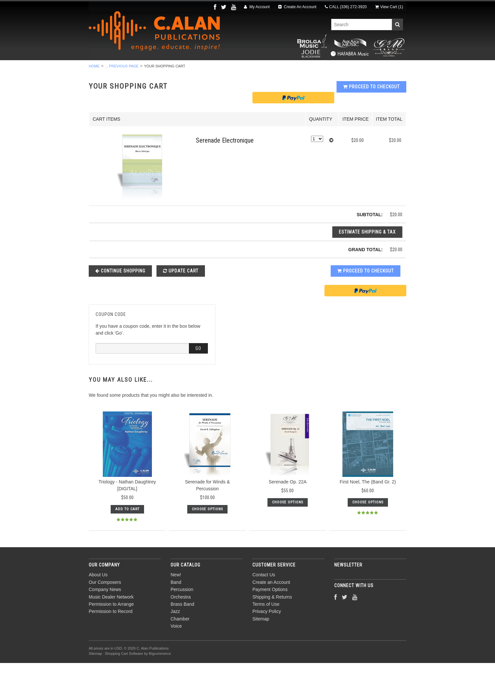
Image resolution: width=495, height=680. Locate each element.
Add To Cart (127, 526)
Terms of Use (265, 621)
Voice (344, 69)
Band (134, 69)
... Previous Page (121, 83)
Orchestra (209, 69)
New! (109, 69)
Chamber (313, 69)
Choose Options (207, 526)
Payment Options (269, 606)
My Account (256, 7)
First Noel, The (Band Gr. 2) (367, 499)
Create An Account (297, 7)
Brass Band (250, 69)
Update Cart (180, 287)
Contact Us (263, 592)
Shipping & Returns (272, 614)
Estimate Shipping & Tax (367, 249)
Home (94, 83)
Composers (377, 69)
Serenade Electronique (225, 158)
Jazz (283, 69)
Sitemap (260, 635)
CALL (346, 7)
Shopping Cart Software (124, 670)
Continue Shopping (120, 287)
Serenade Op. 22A (287, 499)
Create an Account (271, 599)
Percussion (168, 69)
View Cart (389, 7)
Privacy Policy (266, 628)
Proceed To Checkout (371, 104)
